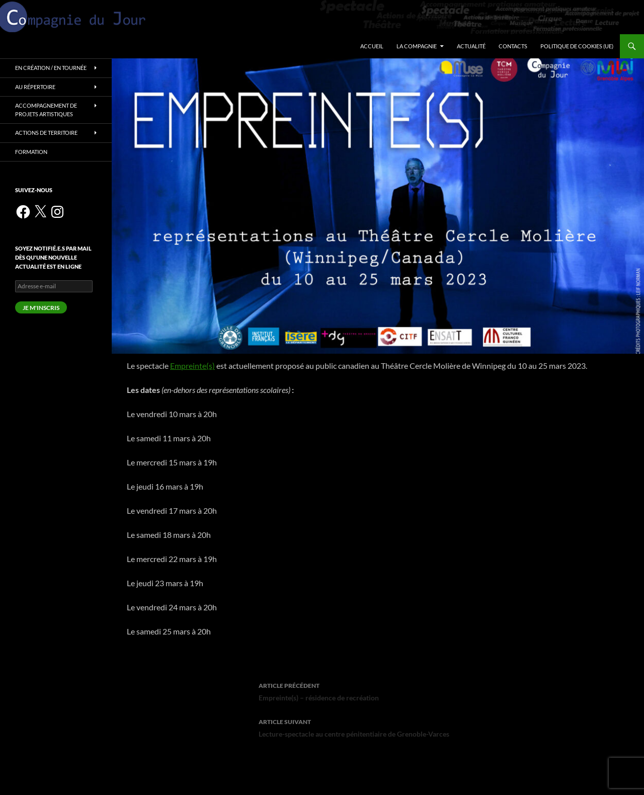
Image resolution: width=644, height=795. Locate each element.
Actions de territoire (46, 132)
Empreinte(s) (192, 365)
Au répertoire (35, 87)
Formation (31, 151)
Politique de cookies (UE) (576, 46)
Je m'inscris (41, 307)
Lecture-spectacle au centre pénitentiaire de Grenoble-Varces (378, 727)
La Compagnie (416, 46)
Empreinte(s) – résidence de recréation (378, 691)
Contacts (513, 46)
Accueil (371, 46)
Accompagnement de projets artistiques (46, 109)
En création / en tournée (51, 67)
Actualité (471, 46)
